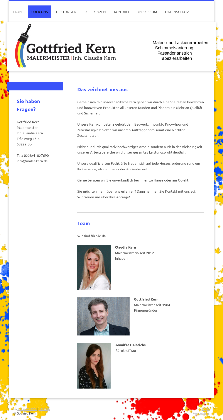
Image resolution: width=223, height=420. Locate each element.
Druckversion (25, 409)
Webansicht (201, 413)
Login (205, 409)
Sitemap (44, 409)
